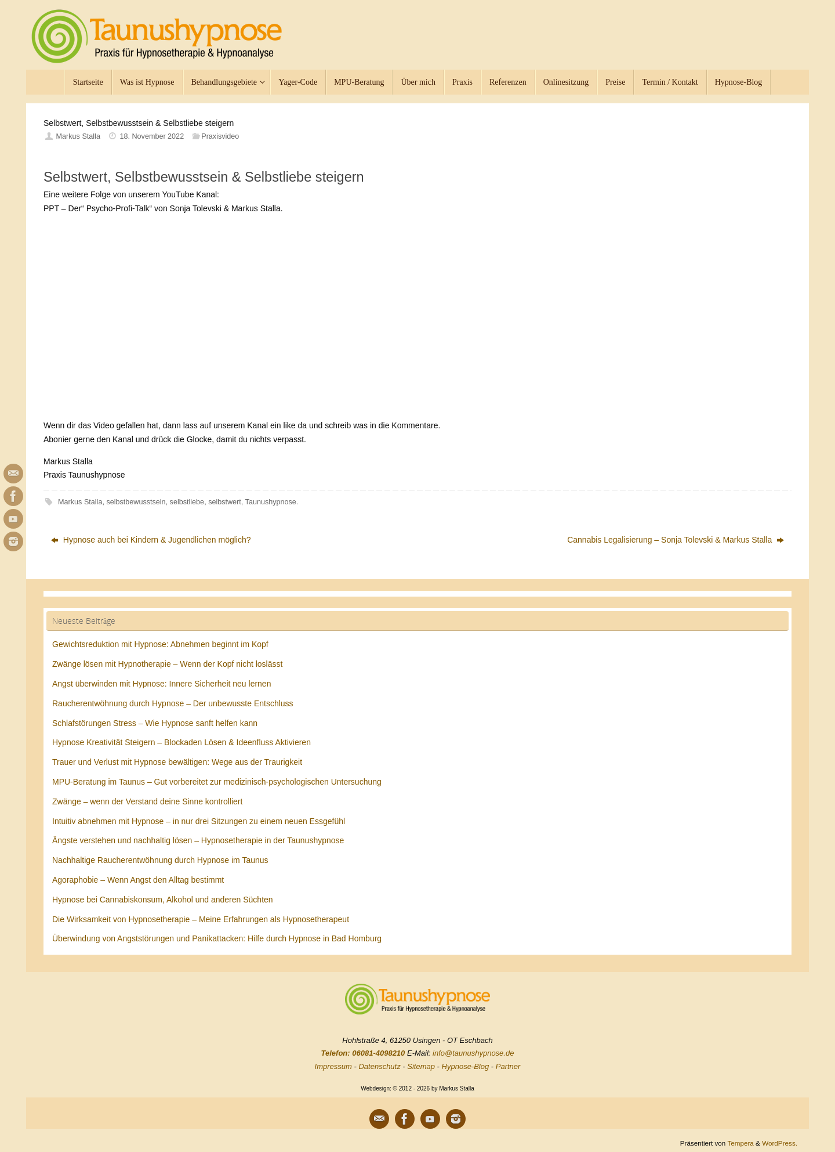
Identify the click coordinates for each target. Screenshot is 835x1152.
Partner (508, 1066)
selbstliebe (187, 502)
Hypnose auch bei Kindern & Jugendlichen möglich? (151, 539)
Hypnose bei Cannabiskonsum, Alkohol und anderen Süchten (162, 899)
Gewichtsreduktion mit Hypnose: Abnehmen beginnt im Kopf (160, 644)
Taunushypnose (270, 502)
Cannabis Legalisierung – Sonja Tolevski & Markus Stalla (675, 539)
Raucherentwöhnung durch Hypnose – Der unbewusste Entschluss (172, 703)
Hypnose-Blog (465, 1066)
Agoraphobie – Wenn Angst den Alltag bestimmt (138, 879)
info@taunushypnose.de (473, 1053)
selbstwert (224, 502)
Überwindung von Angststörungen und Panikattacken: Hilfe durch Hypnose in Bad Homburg (217, 938)
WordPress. (779, 1143)
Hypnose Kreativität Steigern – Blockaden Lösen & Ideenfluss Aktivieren (181, 742)
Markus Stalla (78, 136)
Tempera (740, 1143)
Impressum (333, 1066)
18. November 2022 (152, 136)
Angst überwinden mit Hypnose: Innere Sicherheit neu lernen (161, 683)
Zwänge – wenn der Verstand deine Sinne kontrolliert (147, 801)
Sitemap (421, 1066)
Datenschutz (379, 1066)
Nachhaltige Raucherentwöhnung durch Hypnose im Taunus (160, 860)
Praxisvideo (220, 136)
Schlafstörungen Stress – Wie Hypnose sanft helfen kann (154, 723)
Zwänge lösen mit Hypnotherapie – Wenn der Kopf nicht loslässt (167, 664)
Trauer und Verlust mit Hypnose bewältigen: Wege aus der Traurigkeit (177, 762)
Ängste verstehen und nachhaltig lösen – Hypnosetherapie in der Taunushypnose (198, 840)
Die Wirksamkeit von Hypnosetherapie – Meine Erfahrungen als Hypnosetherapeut (200, 919)
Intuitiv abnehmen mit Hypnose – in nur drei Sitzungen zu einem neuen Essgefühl (198, 821)
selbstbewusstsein (135, 502)
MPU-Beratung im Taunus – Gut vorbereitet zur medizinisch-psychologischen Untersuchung (217, 781)
